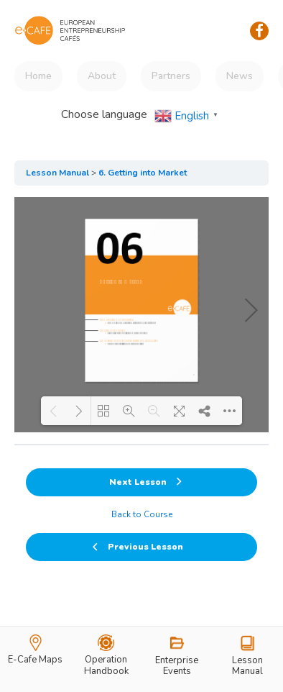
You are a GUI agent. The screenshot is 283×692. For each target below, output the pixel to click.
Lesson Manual (57, 172)
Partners (171, 76)
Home (38, 76)
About (102, 76)
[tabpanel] (141, 314)
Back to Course (141, 514)
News (239, 76)
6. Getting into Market (142, 172)
